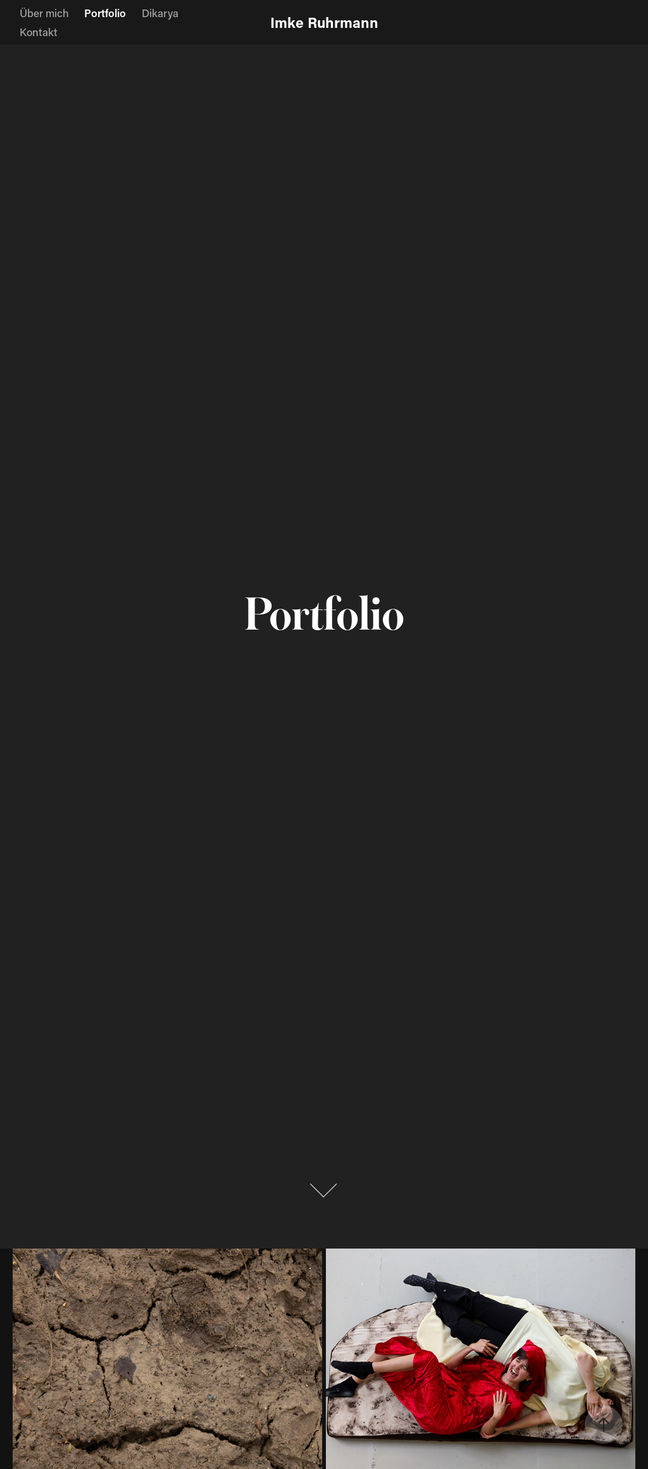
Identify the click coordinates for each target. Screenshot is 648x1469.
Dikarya (160, 13)
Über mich (44, 13)
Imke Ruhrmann (324, 22)
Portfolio (105, 13)
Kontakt (39, 32)
